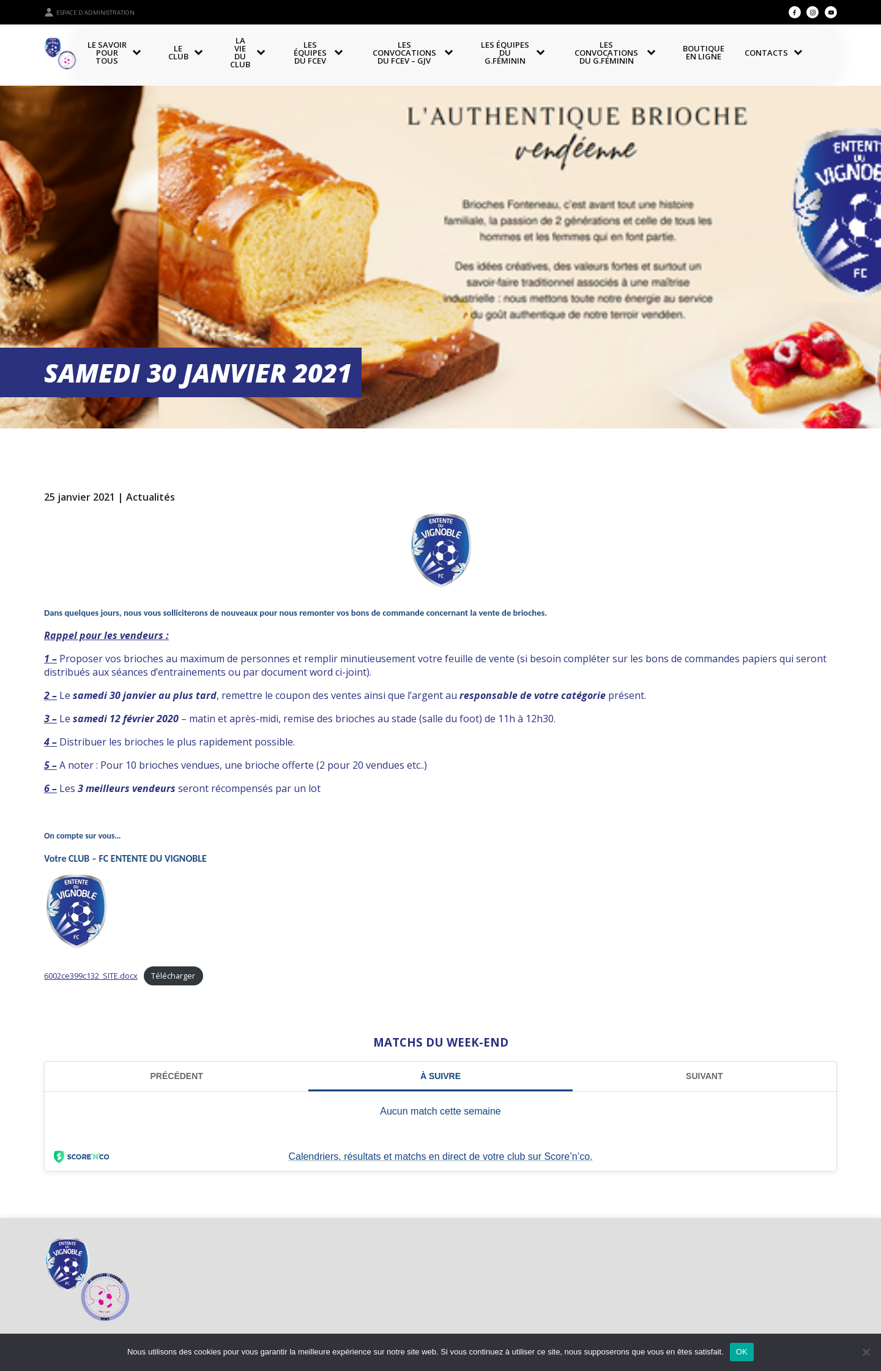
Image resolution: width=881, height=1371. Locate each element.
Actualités (150, 497)
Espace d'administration (89, 12)
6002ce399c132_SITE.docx (91, 975)
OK (742, 1351)
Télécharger (173, 975)
